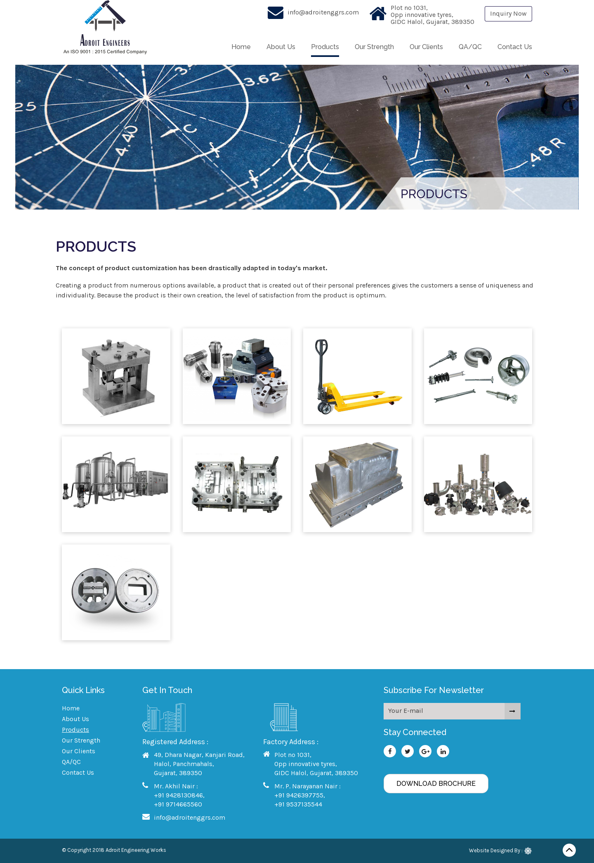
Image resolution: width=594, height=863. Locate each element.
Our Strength (374, 47)
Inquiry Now (508, 13)
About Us (280, 47)
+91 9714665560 (178, 804)
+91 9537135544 (298, 804)
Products (325, 47)
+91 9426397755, (299, 795)
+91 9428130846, (179, 795)
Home (241, 47)
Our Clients (426, 47)
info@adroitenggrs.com (323, 12)
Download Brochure (436, 784)
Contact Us (514, 47)
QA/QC (470, 47)
